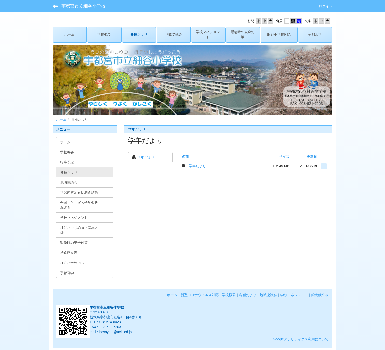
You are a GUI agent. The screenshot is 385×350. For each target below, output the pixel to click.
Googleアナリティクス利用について (301, 339)
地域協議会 (268, 295)
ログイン (325, 6)
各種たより (247, 295)
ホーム (61, 119)
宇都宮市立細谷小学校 (83, 6)
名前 (185, 157)
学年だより (145, 157)
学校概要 (229, 295)
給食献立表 (320, 295)
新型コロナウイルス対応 (200, 295)
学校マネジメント (294, 295)
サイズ (284, 157)
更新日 (312, 157)
